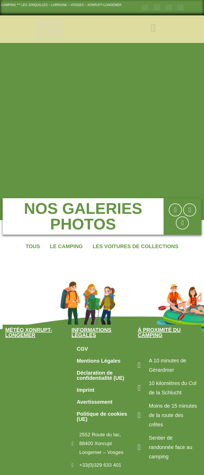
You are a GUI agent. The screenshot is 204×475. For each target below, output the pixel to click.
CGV (82, 349)
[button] (153, 28)
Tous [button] (33, 246)
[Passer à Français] (145, 7)
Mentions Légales (99, 361)
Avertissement (94, 402)
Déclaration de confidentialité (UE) (100, 375)
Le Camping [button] (66, 246)
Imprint (85, 390)
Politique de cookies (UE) (102, 416)
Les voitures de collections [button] (135, 246)
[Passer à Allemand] (169, 7)
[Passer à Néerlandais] (180, 7)
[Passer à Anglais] (157, 7)
